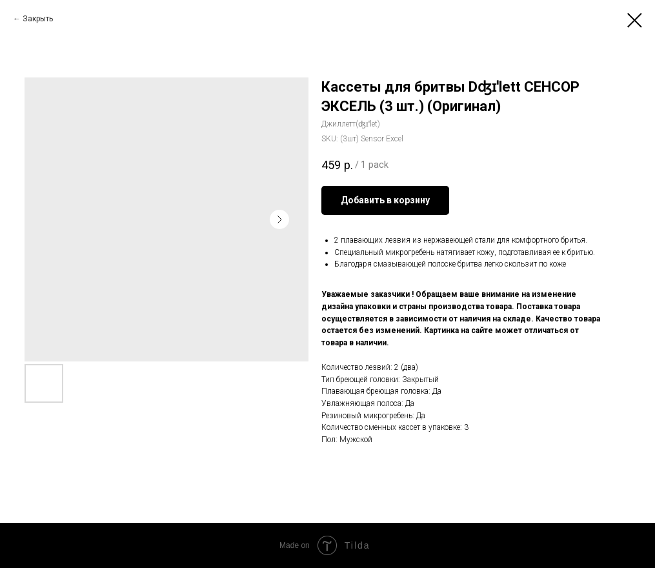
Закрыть (38, 18)
